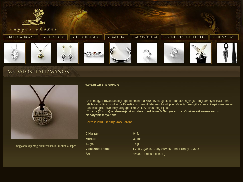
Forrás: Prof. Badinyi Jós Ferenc (109, 122)
